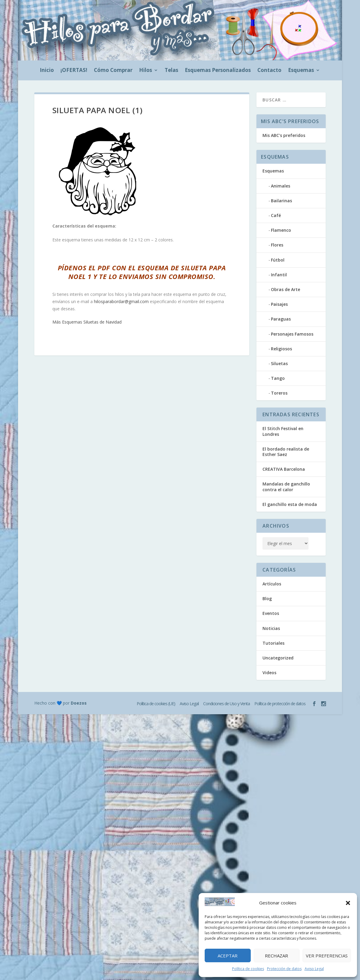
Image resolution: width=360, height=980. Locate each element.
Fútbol (277, 260)
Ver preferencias (327, 956)
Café (276, 215)
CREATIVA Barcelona (283, 469)
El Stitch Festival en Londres (282, 431)
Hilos (145, 70)
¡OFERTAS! (74, 70)
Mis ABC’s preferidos (283, 135)
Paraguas (281, 319)
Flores (277, 245)
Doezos (79, 703)
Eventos (270, 613)
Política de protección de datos (280, 703)
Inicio (47, 70)
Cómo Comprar (113, 70)
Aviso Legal (314, 968)
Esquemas (301, 70)
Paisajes (279, 304)
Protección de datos (284, 968)
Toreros (279, 393)
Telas (171, 70)
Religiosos (281, 349)
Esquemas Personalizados (218, 70)
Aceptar (227, 956)
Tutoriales (273, 643)
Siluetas (279, 363)
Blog (267, 598)
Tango (278, 378)
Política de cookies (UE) (156, 703)
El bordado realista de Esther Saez (285, 451)
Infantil (279, 275)
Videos (269, 672)
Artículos (271, 584)
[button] (348, 903)
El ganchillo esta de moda (289, 504)
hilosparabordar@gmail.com (121, 301)
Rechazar (276, 956)
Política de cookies (248, 968)
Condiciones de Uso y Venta (226, 703)
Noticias (271, 628)
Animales (280, 186)
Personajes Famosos (292, 334)
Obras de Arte (285, 289)
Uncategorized (277, 658)
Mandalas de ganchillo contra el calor (286, 486)
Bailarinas (281, 200)
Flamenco (281, 230)
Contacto (269, 70)
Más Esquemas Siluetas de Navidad (87, 322)
